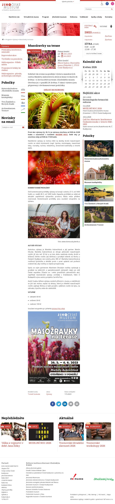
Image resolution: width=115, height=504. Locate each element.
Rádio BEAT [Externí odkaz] (5, 478)
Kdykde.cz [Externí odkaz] (4, 492)
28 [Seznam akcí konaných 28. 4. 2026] (90, 74)
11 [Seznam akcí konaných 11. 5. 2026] (86, 80)
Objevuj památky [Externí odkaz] (6, 490)
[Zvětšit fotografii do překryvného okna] (54, 128)
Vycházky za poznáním (11, 59)
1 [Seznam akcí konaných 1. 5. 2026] (101, 74)
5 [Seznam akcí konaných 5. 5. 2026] (89, 77)
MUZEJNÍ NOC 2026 (92, 108)
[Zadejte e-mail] (13, 127)
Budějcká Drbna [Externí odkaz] (6, 485)
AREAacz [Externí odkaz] (4, 487)
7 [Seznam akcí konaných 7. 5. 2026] (97, 77)
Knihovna (73, 17)
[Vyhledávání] (99, 9)
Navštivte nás (14, 17)
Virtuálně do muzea (31, 17)
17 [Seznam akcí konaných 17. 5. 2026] (109, 80)
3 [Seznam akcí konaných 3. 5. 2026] (108, 74)
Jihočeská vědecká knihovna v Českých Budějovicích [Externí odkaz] (42, 480)
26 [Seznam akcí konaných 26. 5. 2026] (90, 87)
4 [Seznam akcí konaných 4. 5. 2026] (85, 77)
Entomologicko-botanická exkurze (95, 100)
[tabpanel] (98, 44)
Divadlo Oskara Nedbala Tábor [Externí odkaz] (36, 470)
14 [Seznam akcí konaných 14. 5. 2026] (97, 80)
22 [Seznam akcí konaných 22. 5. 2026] (101, 84)
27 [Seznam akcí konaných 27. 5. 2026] (93, 87)
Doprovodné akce (8, 55)
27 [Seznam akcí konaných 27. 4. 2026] (86, 74)
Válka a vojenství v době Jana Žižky (12, 444)
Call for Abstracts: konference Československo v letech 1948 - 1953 (98, 121)
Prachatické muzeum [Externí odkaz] (32, 492)
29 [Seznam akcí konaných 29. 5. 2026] (101, 87)
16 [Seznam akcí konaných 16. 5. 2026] (105, 80)
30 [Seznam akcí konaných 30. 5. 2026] (105, 87)
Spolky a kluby (96, 17)
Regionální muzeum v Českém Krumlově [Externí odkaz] (39, 496)
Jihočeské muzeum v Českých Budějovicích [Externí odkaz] (39, 485)
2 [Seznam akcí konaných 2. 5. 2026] (104, 74)
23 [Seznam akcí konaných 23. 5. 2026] (105, 84)
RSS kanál (102, 494)
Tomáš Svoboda (34, 394)
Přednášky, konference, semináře (11, 51)
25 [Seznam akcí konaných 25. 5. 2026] (86, 87)
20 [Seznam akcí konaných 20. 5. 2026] (93, 84)
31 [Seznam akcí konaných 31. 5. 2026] (109, 87)
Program (45, 17)
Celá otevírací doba (94, 53)
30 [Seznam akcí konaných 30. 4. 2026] (97, 74)
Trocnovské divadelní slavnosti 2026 (71, 444)
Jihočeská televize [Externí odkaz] (7, 476)
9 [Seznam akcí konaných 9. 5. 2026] (104, 77)
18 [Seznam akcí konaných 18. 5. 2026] (86, 84)
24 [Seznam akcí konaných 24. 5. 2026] (109, 84)
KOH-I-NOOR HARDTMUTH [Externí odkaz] (9, 466)
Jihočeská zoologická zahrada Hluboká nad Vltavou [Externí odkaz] (42, 482)
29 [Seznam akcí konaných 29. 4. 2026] (93, 74)
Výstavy (15, 39)
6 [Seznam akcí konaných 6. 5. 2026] (93, 77)
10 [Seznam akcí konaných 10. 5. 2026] (109, 77)
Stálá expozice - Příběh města (11, 63)
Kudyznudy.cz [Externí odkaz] (5, 497)
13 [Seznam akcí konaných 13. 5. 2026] (93, 80)
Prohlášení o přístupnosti (78, 494)
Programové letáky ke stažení (11, 69)
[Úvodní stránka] (11, 11)
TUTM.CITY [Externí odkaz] (4, 499)
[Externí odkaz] (76, 477)
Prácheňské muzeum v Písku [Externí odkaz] (35, 494)
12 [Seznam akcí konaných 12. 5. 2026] (90, 80)
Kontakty (108, 17)
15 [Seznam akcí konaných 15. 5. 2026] (101, 80)
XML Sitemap (92, 494)
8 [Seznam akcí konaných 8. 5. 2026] (101, 77)
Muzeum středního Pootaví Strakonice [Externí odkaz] (38, 489)
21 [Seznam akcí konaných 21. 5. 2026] (97, 84)
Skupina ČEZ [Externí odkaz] (5, 468)
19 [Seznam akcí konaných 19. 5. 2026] (90, 84)
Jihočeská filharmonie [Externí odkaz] (33, 477)
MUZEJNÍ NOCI (62, 134)
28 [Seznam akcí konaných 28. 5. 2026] (97, 87)
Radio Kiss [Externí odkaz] (4, 483)
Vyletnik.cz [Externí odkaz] (4, 494)
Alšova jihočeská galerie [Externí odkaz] (33, 468)
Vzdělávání (84, 17)
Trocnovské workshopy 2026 (95, 444)
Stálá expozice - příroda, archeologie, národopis (11, 74)
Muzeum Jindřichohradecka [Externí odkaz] (34, 487)
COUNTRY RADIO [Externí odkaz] (6, 480)
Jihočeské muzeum (59, 17)
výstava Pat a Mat (58, 309)
